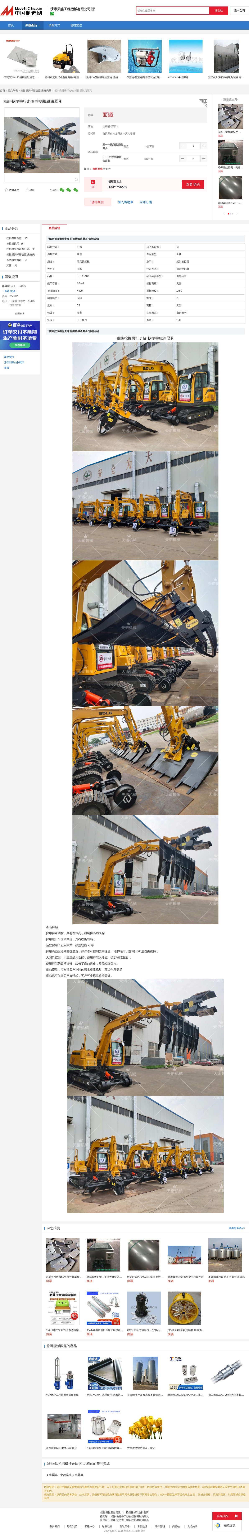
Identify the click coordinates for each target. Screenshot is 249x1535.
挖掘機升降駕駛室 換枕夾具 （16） (25, 254)
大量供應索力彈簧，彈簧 (141, 1448)
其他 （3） (12, 265)
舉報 (30, 190)
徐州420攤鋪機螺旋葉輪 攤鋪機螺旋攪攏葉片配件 (113, 77)
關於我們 (55, 1526)
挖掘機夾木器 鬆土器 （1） (21, 249)
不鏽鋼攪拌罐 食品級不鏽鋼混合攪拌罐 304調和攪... (155, 1394)
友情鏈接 (192, 1526)
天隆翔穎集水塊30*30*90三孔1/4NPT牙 (189, 1394)
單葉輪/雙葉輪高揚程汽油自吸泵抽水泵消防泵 (152, 77)
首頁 (2, 90)
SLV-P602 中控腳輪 (177, 77)
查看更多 (20, 313)
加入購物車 (125, 202)
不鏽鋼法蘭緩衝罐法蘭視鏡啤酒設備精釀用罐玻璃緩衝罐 (118, 1448)
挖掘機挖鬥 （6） (16, 243)
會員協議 (142, 1526)
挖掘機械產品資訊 (110, 1512)
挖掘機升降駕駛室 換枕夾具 (36, 90)
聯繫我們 (72, 1526)
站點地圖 (107, 1526)
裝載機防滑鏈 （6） (17, 259)
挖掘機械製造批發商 (137, 1512)
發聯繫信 (97, 202)
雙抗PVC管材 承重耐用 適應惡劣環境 (107, 1394)
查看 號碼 (193, 184)
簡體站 (176, 1526)
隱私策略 (125, 1526)
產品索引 (9, 356)
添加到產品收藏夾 (14, 362)
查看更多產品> (237, 1228)
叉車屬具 (52, 1475)
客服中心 (90, 1526)
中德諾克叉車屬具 (71, 1475)
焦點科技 (129, 1530)
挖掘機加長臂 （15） (18, 238)
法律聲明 (160, 1526)
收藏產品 (12, 190)
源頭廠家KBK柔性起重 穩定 (61, 1448)
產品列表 (13, 90)
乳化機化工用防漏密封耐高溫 (62, 1394)
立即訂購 (146, 202)
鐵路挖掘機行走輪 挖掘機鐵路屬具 (130, 1516)
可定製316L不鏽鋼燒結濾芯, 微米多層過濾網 (28, 77)
